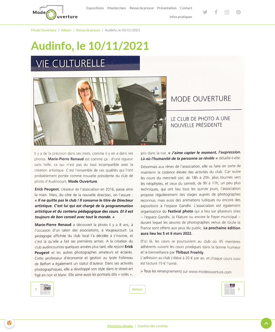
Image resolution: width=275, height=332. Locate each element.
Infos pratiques (181, 16)
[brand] (54, 12)
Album (66, 30)
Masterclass (116, 8)
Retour (137, 289)
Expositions (95, 8)
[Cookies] (9, 323)
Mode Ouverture (43, 30)
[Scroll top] (266, 323)
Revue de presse (142, 8)
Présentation (166, 8)
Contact (186, 8)
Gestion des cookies (153, 326)
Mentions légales (120, 326)
